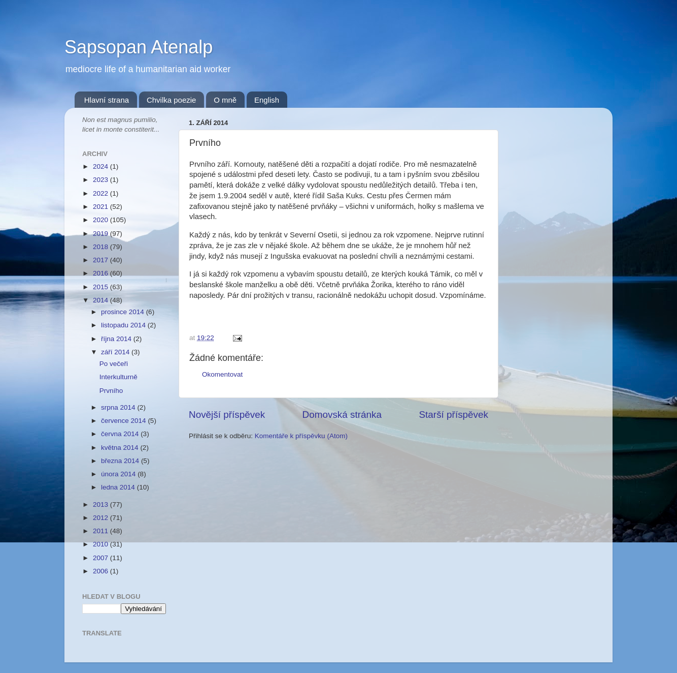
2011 (101, 531)
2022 (101, 193)
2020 (101, 220)
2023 (101, 179)
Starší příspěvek (454, 414)
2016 (101, 273)
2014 (101, 300)
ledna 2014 (119, 487)
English (266, 100)
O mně (225, 100)
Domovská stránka (342, 414)
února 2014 (119, 474)
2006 (101, 571)
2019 (101, 233)
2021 (101, 206)
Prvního (111, 390)
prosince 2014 (123, 312)
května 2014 (120, 447)
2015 (101, 287)
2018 (101, 247)
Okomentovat (222, 374)
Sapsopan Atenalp (138, 47)
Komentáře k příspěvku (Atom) (301, 436)
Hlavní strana (106, 100)
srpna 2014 (119, 407)
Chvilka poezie (171, 100)
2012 (101, 518)
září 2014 (116, 352)
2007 (101, 558)
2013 (101, 504)
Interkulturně (118, 377)
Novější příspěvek (227, 414)
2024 (101, 166)
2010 (101, 544)
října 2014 (117, 339)
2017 (101, 260)
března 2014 (121, 461)
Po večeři (113, 364)
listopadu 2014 (124, 325)
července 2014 (124, 420)
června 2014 (121, 434)
